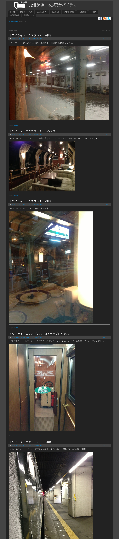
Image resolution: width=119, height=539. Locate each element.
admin (13, 38)
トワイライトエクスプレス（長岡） (30, 442)
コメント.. (106, 38)
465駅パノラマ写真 (25, 12)
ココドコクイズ (42, 12)
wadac (16, 125)
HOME (12, 12)
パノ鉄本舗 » (13, 21)
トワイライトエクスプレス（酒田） (30, 201)
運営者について (29, 15)
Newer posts (105, 30)
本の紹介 (93, 12)
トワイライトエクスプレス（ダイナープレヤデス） (40, 333)
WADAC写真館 (69, 12)
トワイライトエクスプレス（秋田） (30, 35)
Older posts (13, 30)
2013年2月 (29, 38)
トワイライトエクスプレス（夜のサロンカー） (37, 131)
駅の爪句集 (55, 12)
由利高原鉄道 (14, 15)
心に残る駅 (82, 12)
